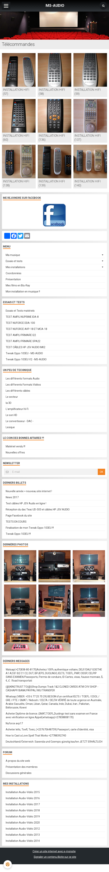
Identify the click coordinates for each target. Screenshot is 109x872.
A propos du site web (18, 760)
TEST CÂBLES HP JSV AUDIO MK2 (25, 347)
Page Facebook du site (19, 515)
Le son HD (11, 415)
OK (101, 471)
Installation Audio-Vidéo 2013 (23, 834)
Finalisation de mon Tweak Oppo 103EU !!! (30, 527)
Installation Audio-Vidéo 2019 (23, 816)
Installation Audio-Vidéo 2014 (23, 840)
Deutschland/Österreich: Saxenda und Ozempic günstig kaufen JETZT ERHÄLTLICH (54, 741)
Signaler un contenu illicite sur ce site (55, 856)
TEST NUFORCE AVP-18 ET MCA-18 (26, 328)
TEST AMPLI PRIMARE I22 (21, 335)
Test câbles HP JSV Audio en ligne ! (26, 503)
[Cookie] (8, 864)
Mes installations (15, 267)
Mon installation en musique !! (23, 291)
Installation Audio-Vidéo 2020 (23, 822)
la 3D (8, 402)
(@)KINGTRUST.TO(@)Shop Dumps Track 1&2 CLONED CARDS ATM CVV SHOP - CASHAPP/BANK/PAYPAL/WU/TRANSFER (52, 688)
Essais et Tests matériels (20, 310)
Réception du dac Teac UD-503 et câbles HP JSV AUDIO (38, 509)
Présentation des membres (22, 766)
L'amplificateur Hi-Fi (17, 409)
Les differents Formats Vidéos (23, 384)
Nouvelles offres (15, 452)
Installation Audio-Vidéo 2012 (23, 828)
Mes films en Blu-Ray (18, 285)
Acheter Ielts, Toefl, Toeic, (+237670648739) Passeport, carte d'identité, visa (50, 729)
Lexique (10, 427)
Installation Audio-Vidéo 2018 (23, 810)
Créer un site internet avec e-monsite (54, 851)
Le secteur (12, 396)
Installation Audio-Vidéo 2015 (23, 792)
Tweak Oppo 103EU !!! (18, 533)
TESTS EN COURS (16, 521)
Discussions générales (18, 773)
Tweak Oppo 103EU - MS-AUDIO (24, 353)
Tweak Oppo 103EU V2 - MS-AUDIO (26, 359)
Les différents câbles (18, 390)
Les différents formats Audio (23, 378)
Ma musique (13, 255)
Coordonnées (13, 273)
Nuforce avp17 (14, 723)
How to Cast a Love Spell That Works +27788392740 (36, 735)
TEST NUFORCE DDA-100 (20, 322)
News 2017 (12, 497)
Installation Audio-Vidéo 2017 (23, 804)
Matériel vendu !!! (15, 446)
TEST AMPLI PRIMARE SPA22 (23, 341)
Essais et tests (14, 261)
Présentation (13, 279)
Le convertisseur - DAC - (20, 421)
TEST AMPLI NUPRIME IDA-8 (22, 316)
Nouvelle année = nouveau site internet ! (29, 491)
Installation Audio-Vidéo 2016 (23, 798)
